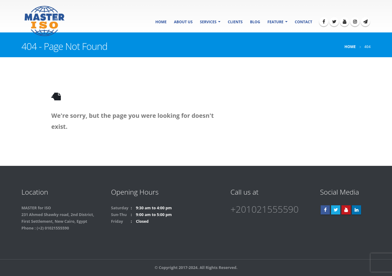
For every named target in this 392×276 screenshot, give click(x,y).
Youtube (346, 209)
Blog (255, 21)
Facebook (325, 209)
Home (161, 21)
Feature (275, 21)
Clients (235, 21)
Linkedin (356, 209)
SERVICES (208, 21)
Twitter (335, 209)
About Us (183, 21)
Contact (303, 21)
